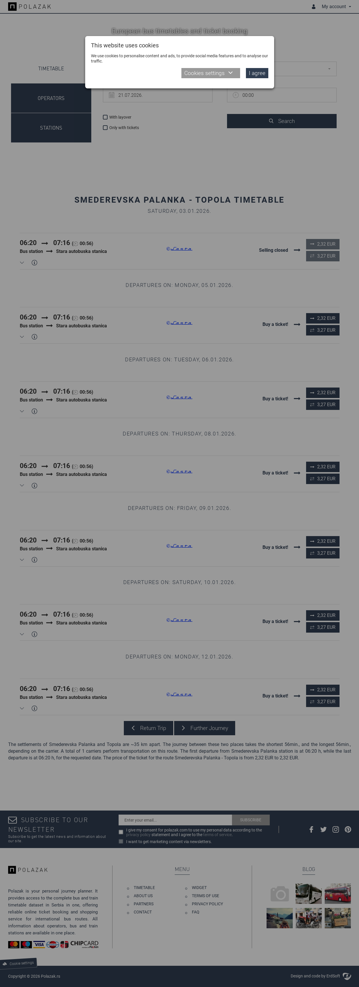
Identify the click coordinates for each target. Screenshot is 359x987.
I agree (257, 73)
